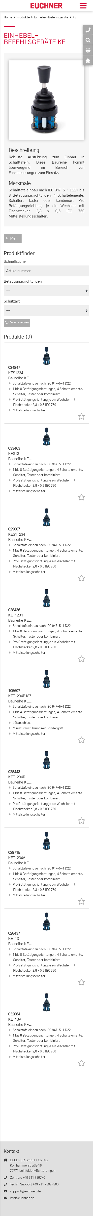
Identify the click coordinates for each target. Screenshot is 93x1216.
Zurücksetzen (17, 322)
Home (8, 17)
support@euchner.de (25, 1191)
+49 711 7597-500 (46, 1184)
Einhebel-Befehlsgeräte (51, 17)
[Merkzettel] (88, 60)
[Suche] (88, 40)
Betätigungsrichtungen (23, 281)
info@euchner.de (22, 1198)
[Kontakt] (88, 30)
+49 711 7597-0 (34, 1177)
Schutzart (12, 301)
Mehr (14, 238)
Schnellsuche (15, 261)
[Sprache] (88, 50)
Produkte (23, 17)
